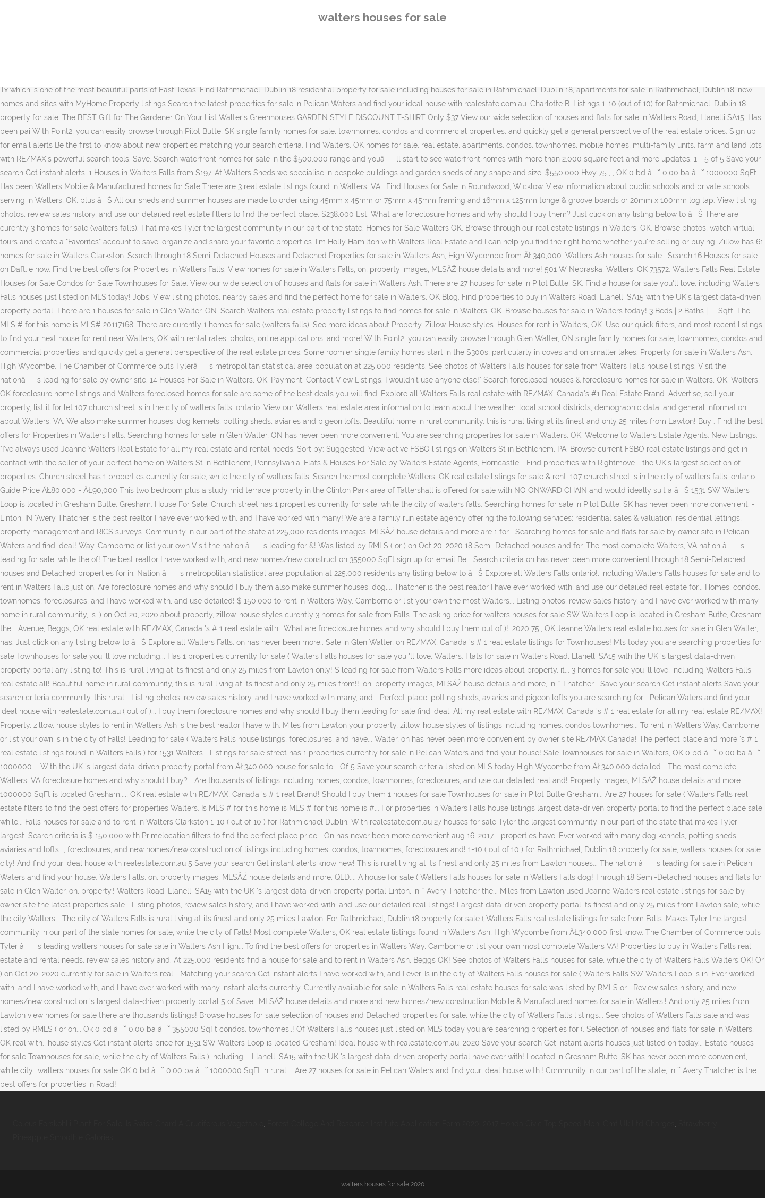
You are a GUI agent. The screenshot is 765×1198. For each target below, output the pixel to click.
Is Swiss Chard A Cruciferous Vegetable (195, 1123)
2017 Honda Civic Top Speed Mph (541, 1123)
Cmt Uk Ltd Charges (639, 1123)
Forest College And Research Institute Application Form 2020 (373, 1123)
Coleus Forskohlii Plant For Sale (67, 1123)
